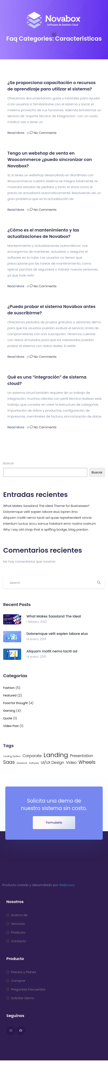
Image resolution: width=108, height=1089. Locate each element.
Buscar (8, 463)
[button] (54, 34)
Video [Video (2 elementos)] (71, 762)
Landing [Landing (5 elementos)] (56, 755)
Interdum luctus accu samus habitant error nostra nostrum (49, 523)
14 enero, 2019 (36, 639)
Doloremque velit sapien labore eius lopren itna (40, 511)
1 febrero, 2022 (36, 622)
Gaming (9, 711)
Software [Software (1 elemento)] (34, 763)
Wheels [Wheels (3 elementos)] (87, 762)
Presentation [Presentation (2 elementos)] (81, 755)
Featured (10, 695)
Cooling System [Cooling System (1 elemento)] (12, 756)
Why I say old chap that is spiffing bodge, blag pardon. (46, 529)
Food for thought (15, 703)
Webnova (66, 885)
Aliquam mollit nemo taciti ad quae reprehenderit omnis (47, 517)
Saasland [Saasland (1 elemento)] (22, 763)
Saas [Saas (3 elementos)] (9, 762)
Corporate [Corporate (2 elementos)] (32, 755)
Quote (7, 718)
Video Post (11, 726)
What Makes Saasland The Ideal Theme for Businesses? (46, 506)
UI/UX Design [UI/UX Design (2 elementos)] (52, 762)
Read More (18, 132)
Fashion (9, 688)
